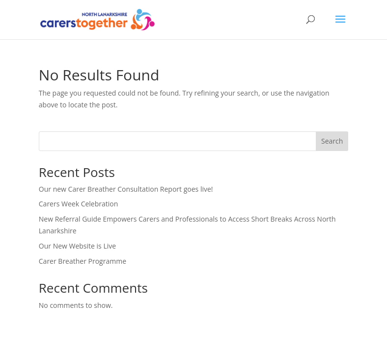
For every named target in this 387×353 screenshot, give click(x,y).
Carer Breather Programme (82, 261)
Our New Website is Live (77, 246)
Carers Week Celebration (78, 203)
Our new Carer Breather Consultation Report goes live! (126, 189)
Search (332, 141)
